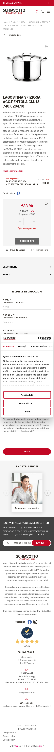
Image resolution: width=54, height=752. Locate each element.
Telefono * (27, 332)
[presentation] (25, 442)
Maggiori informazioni (13, 171)
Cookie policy (9, 740)
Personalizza (27, 403)
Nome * (27, 301)
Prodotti (14, 22)
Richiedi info (26, 241)
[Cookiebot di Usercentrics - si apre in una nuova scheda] (38, 338)
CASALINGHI (34, 22)
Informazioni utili (12, 3)
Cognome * (27, 316)
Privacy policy (9, 736)
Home (5, 22)
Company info (9, 733)
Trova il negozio (15, 250)
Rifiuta (27, 411)
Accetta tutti (27, 395)
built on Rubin (35, 746)
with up (16, 746)
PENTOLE (46, 22)
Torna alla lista (12, 35)
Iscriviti (41, 543)
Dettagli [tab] (22, 346)
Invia (27, 451)
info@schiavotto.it (27, 692)
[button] (47, 493)
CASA (23, 22)
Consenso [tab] (8, 346)
